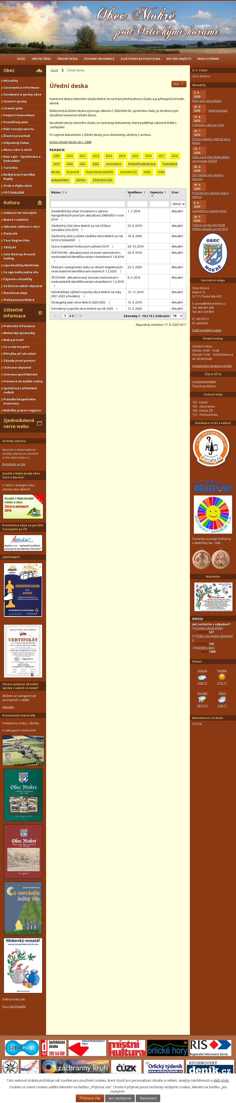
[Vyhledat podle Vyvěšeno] (137, 204)
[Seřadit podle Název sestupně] (66, 193)
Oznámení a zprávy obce (22, 94)
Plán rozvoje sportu (18, 129)
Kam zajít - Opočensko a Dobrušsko (22, 158)
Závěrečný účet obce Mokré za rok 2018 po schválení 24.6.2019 (81, 228)
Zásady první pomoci (19, 360)
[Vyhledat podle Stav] (178, 204)
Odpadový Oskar (16, 143)
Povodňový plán (15, 122)
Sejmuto (158, 192)
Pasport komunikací (19, 115)
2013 (109, 155)
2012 (96, 155)
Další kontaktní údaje (206, 330)
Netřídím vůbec (205, 648)
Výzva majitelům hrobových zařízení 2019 (83, 246)
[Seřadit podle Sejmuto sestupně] (152, 197)
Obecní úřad (41, 59)
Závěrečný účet (102, 180)
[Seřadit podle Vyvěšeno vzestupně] (130, 195)
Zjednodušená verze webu (18, 423)
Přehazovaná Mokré (18, 300)
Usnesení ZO (128, 172)
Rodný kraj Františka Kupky (19, 176)
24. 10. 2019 (135, 246)
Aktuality (10, 81)
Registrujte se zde (13, 464)
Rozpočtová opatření (99, 172)
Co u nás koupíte (16, 347)
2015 (135, 155)
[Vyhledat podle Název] (87, 204)
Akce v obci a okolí (17, 150)
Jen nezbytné (120, 1098)
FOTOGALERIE (13, 192)
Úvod (21, 59)
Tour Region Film (16, 240)
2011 (83, 155)
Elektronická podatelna (140, 59)
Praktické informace (19, 326)
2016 (148, 155)
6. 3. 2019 (134, 277)
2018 (174, 155)
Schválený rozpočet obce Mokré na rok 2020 (85, 308)
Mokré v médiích (16, 220)
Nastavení (148, 1098)
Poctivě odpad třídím (209, 628)
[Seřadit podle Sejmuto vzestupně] (152, 195)
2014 (122, 155)
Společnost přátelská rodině (20, 390)
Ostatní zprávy (15, 101)
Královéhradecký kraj (142, 164)
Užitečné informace (14, 313)
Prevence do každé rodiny (23, 381)
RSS (179, 84)
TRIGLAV (9, 247)
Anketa (197, 618)
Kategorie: (57, 149)
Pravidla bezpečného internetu (19, 401)
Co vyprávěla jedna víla (20, 272)
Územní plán (13, 108)
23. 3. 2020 (135, 267)
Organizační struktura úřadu (212, 366)
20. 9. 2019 (135, 252)
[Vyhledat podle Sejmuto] (159, 204)
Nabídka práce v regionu (22, 410)
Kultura (11, 203)
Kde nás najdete (178, 59)
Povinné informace (99, 59)
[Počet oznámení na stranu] (177, 315)
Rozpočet (73, 172)
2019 (56, 164)
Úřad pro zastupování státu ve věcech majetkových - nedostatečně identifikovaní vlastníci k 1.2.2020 (87, 269)
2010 (69, 155)
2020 (69, 164)
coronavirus (113, 164)
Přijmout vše (90, 1098)
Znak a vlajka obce (17, 185)
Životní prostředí (16, 136)
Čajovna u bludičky (17, 279)
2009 (56, 155)
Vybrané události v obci (21, 226)
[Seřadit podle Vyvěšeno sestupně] (130, 197)
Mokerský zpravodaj (19, 333)
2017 (161, 155)
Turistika (10, 168)
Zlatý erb (10, 233)
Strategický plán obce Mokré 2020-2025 (81, 302)
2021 (83, 164)
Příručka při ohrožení (19, 354)
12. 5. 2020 (135, 308)
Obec (9, 70)
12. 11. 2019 (135, 292)
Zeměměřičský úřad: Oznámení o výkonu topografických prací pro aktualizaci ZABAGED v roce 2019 (87, 215)
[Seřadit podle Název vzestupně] (66, 191)
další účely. (221, 1080)
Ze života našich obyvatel (22, 286)
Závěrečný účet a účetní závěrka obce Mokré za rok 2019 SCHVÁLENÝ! (87, 238)
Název (57, 192)
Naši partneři (13, 340)
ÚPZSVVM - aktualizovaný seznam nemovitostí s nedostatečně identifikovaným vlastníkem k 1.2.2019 (87, 281)
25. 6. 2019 (135, 226)
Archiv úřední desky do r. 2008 (70, 142)
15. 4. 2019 (135, 302)
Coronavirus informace (21, 87)
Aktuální (177, 211)
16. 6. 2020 (135, 236)
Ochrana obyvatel (17, 367)
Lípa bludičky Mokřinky (21, 265)
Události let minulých (20, 213)
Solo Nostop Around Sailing (19, 256)
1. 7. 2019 (134, 211)
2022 (96, 164)
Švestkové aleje (15, 293)
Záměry (81, 180)
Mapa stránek (208, 59)
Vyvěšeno (136, 192)
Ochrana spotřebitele (20, 374)
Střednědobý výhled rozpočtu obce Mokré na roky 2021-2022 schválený (86, 294)
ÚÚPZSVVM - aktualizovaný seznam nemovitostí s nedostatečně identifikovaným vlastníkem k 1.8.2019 (87, 256)
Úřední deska (67, 59)
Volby (147, 172)
